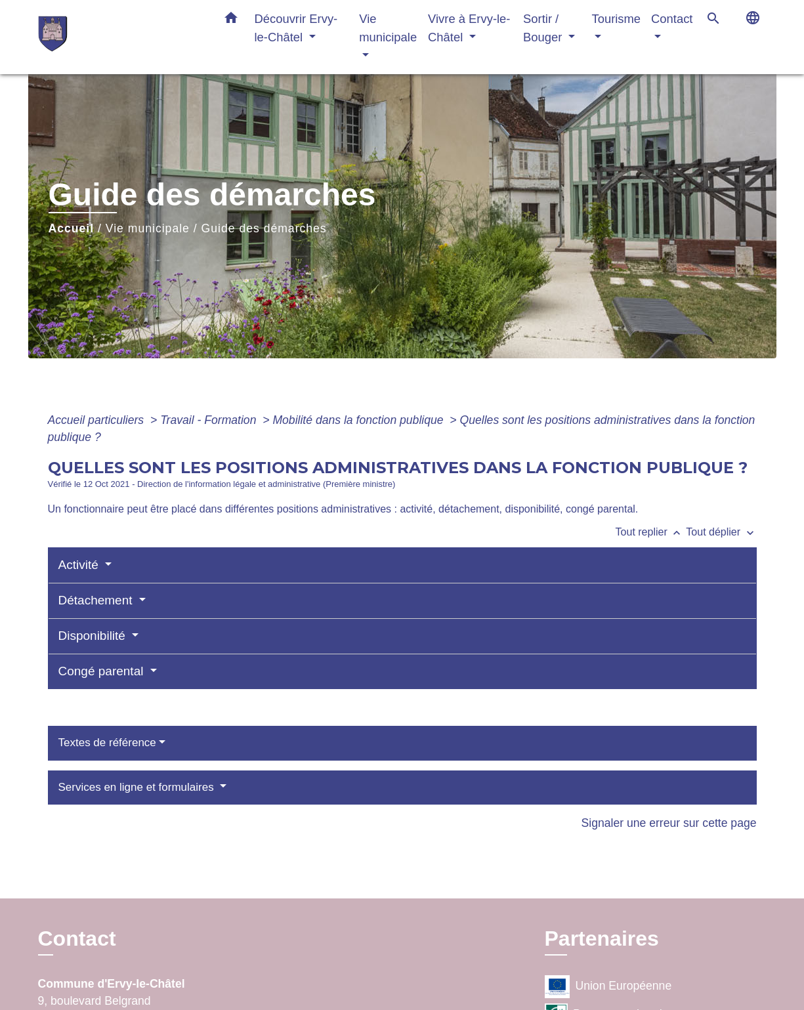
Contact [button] (671, 19)
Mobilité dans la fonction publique (359, 420)
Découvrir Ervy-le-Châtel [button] (296, 28)
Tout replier (651, 531)
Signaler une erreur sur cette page (669, 823)
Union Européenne (608, 986)
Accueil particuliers (98, 420)
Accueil (72, 228)
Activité (80, 565)
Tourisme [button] (616, 19)
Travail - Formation (209, 420)
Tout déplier (721, 531)
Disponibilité (93, 635)
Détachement (97, 600)
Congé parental (102, 671)
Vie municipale (148, 228)
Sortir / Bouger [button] (544, 28)
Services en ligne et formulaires (137, 787)
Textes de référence (107, 742)
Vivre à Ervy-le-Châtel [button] (469, 28)
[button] (231, 20)
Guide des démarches (264, 228)
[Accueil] (120, 37)
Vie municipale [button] (388, 28)
